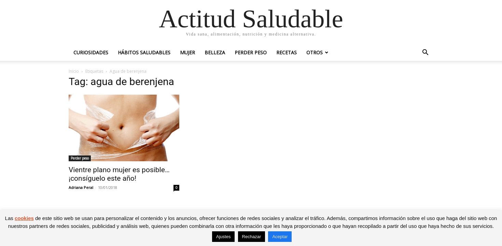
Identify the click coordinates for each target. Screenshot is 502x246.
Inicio (74, 71)
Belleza (215, 52)
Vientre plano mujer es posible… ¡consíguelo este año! (119, 174)
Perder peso (251, 52)
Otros (314, 52)
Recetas (286, 52)
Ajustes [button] (223, 236)
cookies (24, 218)
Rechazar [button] (251, 236)
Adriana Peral (81, 187)
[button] (425, 53)
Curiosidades (90, 52)
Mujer (187, 52)
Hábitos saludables (144, 52)
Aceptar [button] (280, 236)
